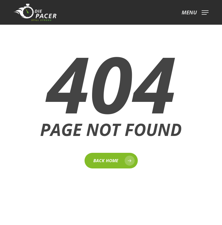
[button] (195, 11)
